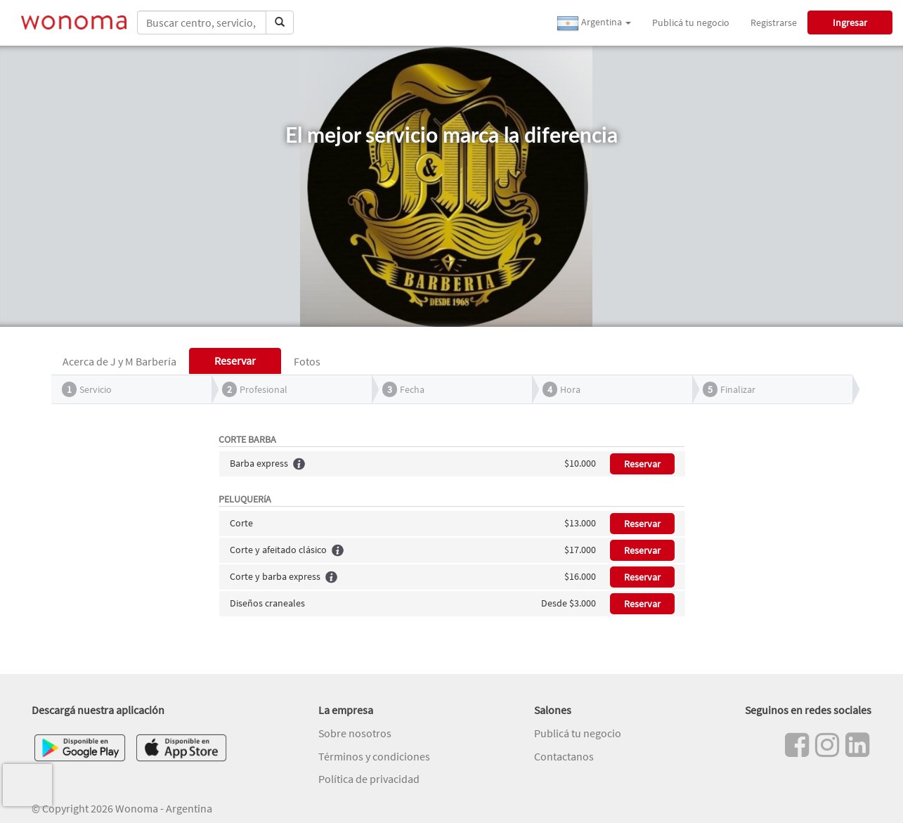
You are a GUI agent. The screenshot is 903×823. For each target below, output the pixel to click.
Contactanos (564, 756)
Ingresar (850, 22)
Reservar (642, 464)
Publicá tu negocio (690, 22)
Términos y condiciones (374, 756)
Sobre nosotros (354, 733)
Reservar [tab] (235, 361)
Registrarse (774, 22)
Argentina (594, 23)
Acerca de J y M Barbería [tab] (119, 361)
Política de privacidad (369, 779)
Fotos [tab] (307, 361)
